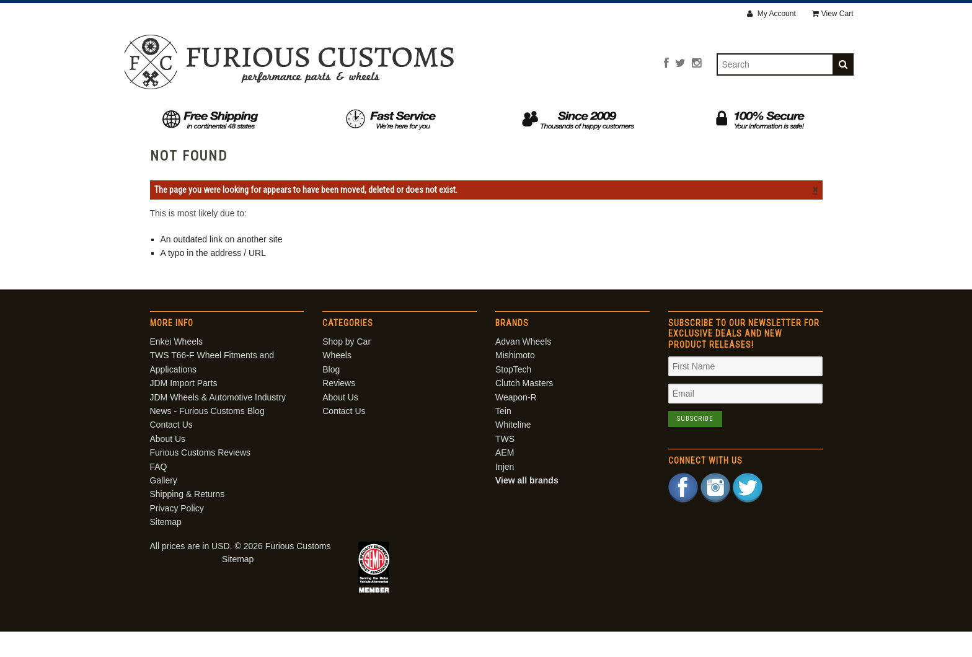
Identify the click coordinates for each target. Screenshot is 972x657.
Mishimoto (515, 381)
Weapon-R (516, 423)
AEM (504, 478)
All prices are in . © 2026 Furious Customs (240, 571)
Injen (504, 492)
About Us (583, 116)
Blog (448, 116)
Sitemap (166, 548)
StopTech (513, 395)
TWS (505, 464)
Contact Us (666, 116)
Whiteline (513, 451)
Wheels (388, 116)
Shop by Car (307, 116)
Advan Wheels (523, 367)
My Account (771, 13)
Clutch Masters (524, 409)
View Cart (833, 13)
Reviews (509, 116)
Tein (503, 436)
